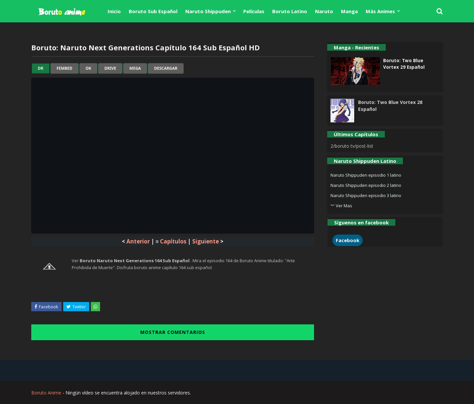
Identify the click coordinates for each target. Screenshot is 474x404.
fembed (64, 68)
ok (88, 68)
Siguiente (205, 241)
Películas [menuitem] (253, 11)
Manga (349, 11)
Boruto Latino (289, 11)
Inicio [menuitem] (114, 11)
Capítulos (173, 241)
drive (110, 68)
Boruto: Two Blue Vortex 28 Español (390, 105)
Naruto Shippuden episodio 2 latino (365, 185)
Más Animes (380, 11)
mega (135, 68)
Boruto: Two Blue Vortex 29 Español (404, 64)
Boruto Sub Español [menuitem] (153, 11)
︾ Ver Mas (341, 206)
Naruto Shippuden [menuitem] (208, 11)
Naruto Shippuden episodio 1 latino (365, 175)
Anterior (138, 241)
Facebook (347, 240)
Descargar (165, 68)
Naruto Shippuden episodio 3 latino (365, 195)
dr (40, 68)
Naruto (324, 11)
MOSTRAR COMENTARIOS (172, 332)
